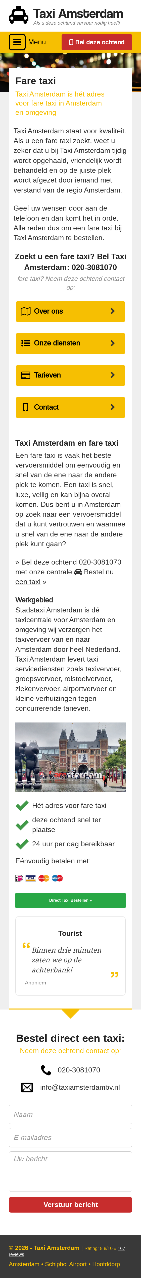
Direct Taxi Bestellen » (70, 900)
